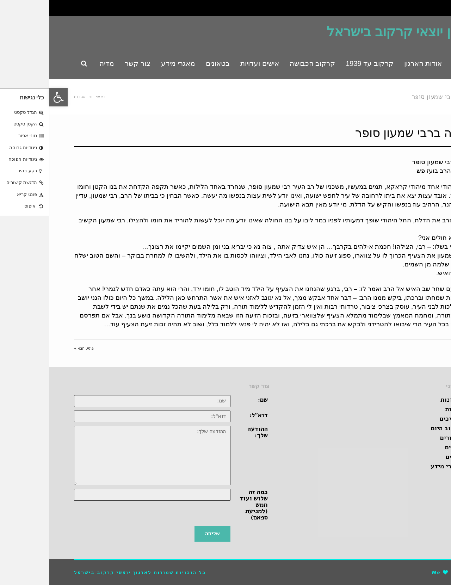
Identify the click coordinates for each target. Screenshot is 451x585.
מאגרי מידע (396, 466)
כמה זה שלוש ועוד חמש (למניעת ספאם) (204, 505)
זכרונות (401, 399)
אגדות (31, 96)
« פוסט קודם (415, 348)
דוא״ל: (209, 415)
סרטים (404, 447)
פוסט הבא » (34, 348)
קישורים (401, 437)
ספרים (404, 456)
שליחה (163, 533)
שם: (213, 399)
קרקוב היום (397, 428)
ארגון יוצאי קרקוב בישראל (351, 31)
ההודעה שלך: (208, 432)
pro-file (413, 572)
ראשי (51, 96)
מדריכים (401, 418)
